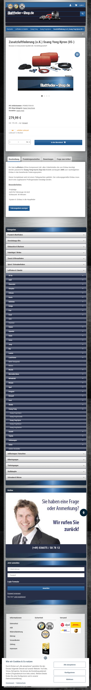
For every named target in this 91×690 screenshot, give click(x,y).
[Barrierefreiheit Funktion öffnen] (83, 512)
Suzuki (11, 432)
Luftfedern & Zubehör (15, 270)
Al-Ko (10, 275)
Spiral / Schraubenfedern (16, 264)
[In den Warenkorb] (58, 142)
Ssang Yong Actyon (15, 413)
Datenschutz (14, 623)
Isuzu (10, 336)
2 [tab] (44, 96)
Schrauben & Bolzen (14, 477)
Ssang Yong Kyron (29, 108)
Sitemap (12, 636)
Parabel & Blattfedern (15, 235)
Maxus (11, 366)
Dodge (11, 306)
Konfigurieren (70, 672)
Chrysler (11, 289)
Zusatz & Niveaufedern (16, 258)
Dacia (10, 297)
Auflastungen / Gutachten (16, 454)
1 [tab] (42, 96)
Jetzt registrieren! (20, 597)
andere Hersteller (14, 449)
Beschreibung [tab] (14, 159)
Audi (10, 280)
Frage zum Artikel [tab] (64, 159)
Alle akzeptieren (70, 665)
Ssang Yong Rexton (16, 427)
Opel (10, 387)
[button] (70, 5)
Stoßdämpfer (12, 471)
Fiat (10, 310)
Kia (10, 349)
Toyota (11, 436)
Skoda (11, 405)
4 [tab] (49, 96)
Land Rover (12, 358)
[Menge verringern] (10, 142)
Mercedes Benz (14, 374)
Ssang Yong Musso (15, 424)
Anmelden (46, 588)
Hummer (11, 323)
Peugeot (11, 392)
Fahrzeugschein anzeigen (19, 208)
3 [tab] (46, 96)
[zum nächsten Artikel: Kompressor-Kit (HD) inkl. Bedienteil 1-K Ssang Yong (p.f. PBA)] (82, 33)
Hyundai (11, 331)
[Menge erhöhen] (30, 142)
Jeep (10, 344)
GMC (10, 319)
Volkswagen (13, 440)
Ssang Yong (13, 409)
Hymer (11, 327)
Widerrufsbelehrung (16, 632)
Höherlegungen (13, 460)
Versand (25, 123)
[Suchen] (82, 13)
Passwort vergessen (14, 593)
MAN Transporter (14, 362)
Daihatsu (12, 302)
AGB (11, 628)
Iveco (10, 340)
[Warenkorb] (79, 5)
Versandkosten (15, 640)
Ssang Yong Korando (16, 417)
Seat (10, 400)
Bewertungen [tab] (48, 159)
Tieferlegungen (13, 465)
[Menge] (18, 142)
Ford (10, 315)
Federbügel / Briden (14, 252)
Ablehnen (69, 679)
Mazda (11, 370)
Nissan (11, 383)
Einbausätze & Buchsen (16, 247)
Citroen (11, 293)
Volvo (10, 445)
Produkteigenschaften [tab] (31, 159)
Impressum (13, 649)
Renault (11, 396)
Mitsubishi (12, 378)
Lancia (11, 353)
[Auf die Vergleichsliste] (77, 54)
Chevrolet (12, 284)
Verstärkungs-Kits (14, 241)
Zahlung (12, 644)
